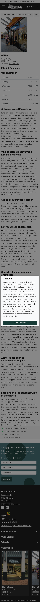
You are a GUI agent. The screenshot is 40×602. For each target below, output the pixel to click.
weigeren (24, 309)
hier (18, 304)
